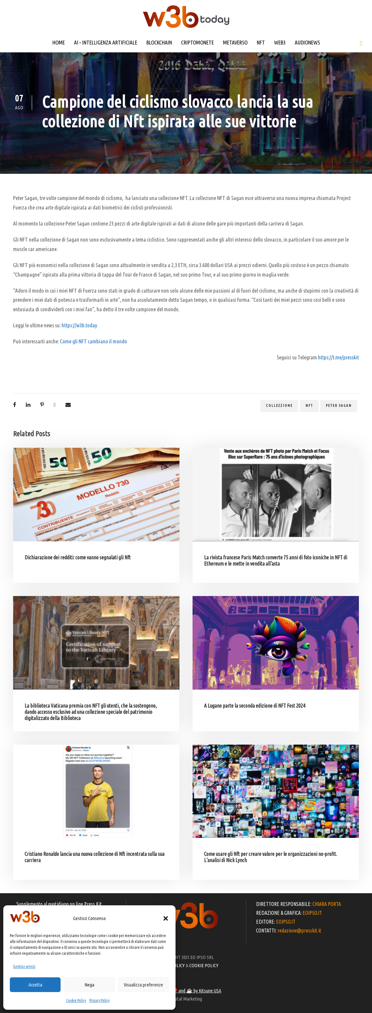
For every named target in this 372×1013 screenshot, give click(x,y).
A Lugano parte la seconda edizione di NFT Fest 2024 (254, 706)
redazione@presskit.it (299, 930)
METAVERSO (235, 42)
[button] (165, 918)
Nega (89, 984)
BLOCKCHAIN (159, 42)
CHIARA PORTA (326, 904)
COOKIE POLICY (203, 965)
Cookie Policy (76, 1000)
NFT (261, 42)
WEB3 (280, 42)
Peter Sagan (339, 405)
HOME (58, 42)
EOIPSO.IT (312, 913)
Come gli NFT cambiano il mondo (93, 341)
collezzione (279, 405)
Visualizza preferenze (143, 984)
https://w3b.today (79, 325)
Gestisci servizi (24, 966)
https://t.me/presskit (338, 357)
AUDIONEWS (307, 42)
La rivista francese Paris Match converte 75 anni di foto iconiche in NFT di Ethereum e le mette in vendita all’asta (275, 560)
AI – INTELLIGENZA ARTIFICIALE (105, 42)
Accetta (35, 984)
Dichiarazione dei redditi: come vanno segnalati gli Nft (78, 557)
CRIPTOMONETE (197, 42)
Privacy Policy (99, 1000)
